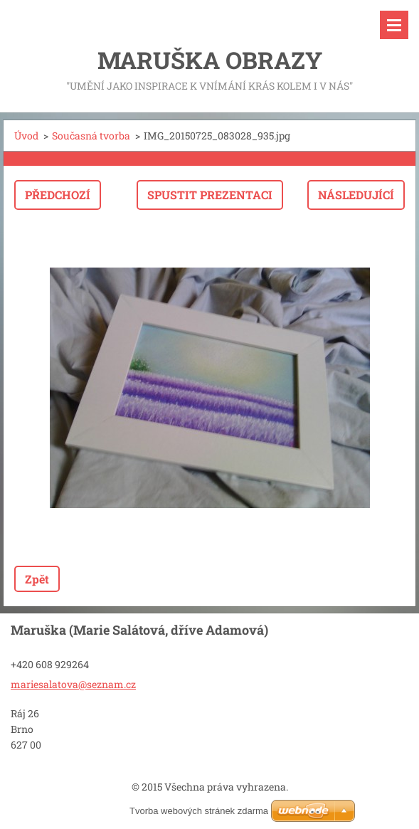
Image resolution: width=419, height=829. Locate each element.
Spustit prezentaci (209, 194)
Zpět (37, 578)
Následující (356, 194)
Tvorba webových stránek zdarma (198, 811)
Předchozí (57, 194)
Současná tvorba (91, 135)
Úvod (26, 135)
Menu (394, 25)
